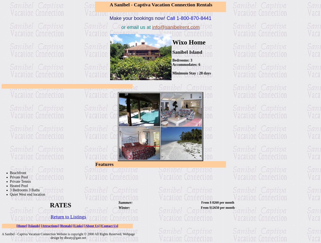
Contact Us (109, 226)
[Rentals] (66, 226)
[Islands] (34, 226)
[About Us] (92, 226)
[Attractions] (50, 226)
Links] (78, 226)
